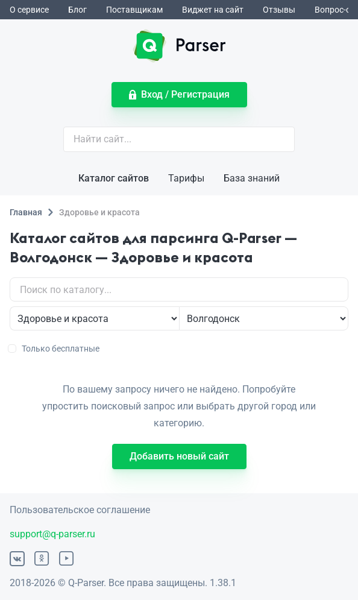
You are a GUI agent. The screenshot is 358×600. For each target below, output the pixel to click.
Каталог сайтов (113, 178)
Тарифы (186, 178)
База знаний (252, 178)
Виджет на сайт (212, 9)
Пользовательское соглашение (80, 510)
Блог (77, 9)
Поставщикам (134, 9)
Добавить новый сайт (179, 456)
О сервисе (29, 9)
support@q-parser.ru (52, 534)
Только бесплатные (54, 348)
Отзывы (279, 9)
